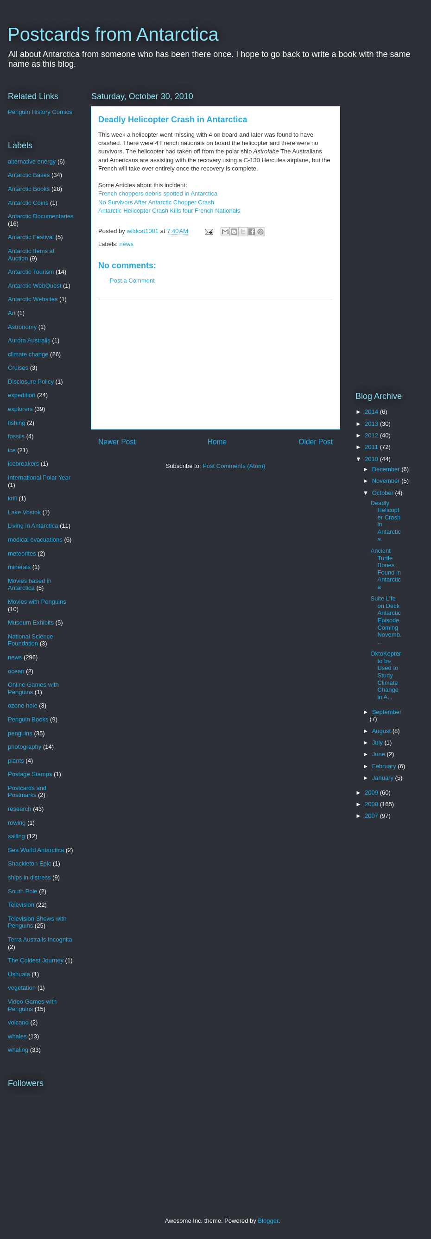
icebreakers (23, 463)
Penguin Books (28, 719)
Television (21, 904)
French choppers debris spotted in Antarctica (157, 193)
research (20, 808)
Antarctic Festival (31, 237)
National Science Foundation (30, 640)
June (379, 754)
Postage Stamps (30, 774)
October (383, 492)
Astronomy (22, 326)
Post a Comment (132, 280)
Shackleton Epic (29, 863)
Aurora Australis (29, 340)
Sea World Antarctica (36, 850)
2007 (372, 815)
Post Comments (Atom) (234, 465)
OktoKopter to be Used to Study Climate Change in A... (385, 675)
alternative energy (32, 161)
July (378, 742)
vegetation (22, 987)
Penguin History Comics (40, 111)
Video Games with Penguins (32, 1005)
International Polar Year (39, 477)
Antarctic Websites (32, 299)
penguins (20, 733)
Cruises (18, 367)
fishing (16, 422)
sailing (16, 836)
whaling (18, 1049)
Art (12, 313)
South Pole (23, 891)
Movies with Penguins (37, 601)
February (385, 766)
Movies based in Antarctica (29, 584)
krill (12, 498)
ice (12, 450)
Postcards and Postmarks (27, 791)
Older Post (315, 442)
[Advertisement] (215, 364)
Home (217, 442)
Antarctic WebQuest (34, 285)
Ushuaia (19, 974)
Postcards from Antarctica (113, 34)
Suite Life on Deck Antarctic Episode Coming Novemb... (385, 620)
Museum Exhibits (31, 622)
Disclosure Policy (31, 381)
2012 (372, 435)
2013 (372, 423)
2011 (372, 446)
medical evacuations (35, 539)
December (387, 469)
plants (16, 760)
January (383, 777)
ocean (16, 671)
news (126, 243)
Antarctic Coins (28, 202)
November (387, 480)
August (382, 730)
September (387, 711)
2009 (372, 792)
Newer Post (117, 442)
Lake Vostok (24, 512)
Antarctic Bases (29, 174)
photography (24, 746)
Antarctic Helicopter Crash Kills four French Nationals (169, 210)
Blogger (268, 1220)
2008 (372, 804)
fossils (16, 436)
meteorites (22, 553)
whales (17, 1036)
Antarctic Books (29, 188)
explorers (20, 408)
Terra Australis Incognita (40, 939)
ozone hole (23, 705)
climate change (28, 354)
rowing (16, 822)
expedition (21, 395)
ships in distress (29, 877)
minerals (19, 566)
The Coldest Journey (35, 960)
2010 (372, 458)
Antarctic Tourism (31, 271)
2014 (372, 411)
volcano (18, 1022)
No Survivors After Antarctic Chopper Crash (156, 202)
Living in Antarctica (33, 525)
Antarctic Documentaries (41, 216)
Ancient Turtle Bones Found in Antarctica (385, 568)
